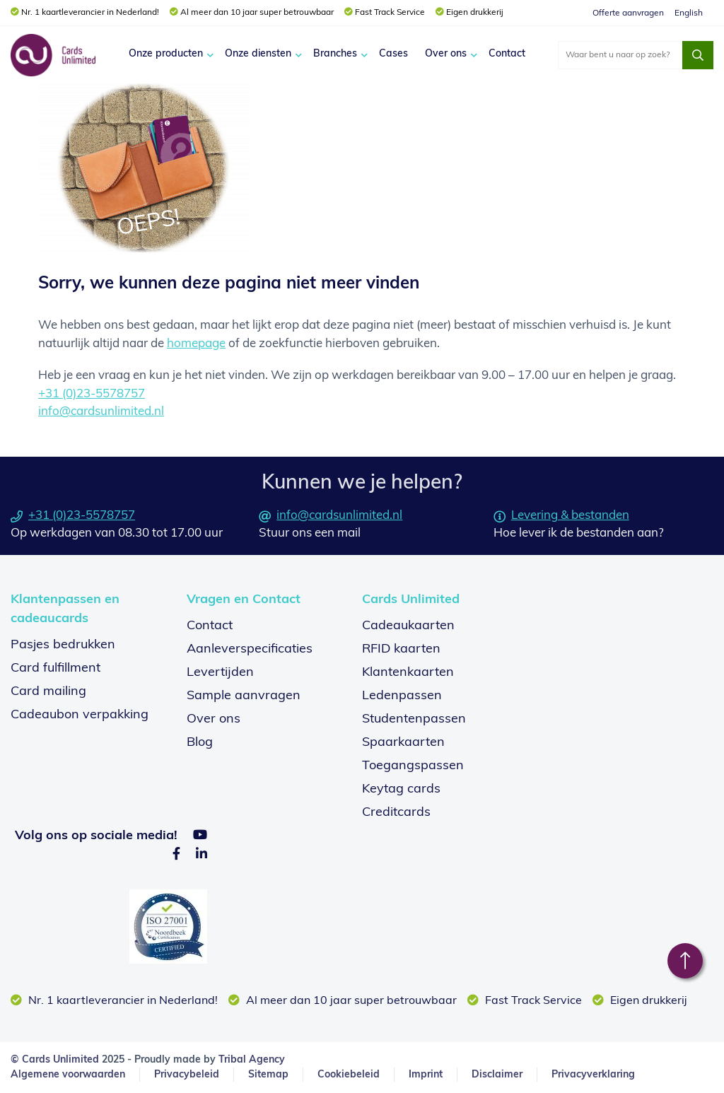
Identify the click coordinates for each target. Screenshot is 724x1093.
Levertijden (220, 672)
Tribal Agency (251, 1060)
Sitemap (268, 1075)
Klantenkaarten (408, 672)
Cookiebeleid (348, 1075)
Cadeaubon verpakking (79, 715)
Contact (507, 54)
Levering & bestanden (561, 516)
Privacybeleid (186, 1075)
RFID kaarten (401, 649)
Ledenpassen (402, 696)
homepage (196, 344)
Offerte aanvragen (628, 13)
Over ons (446, 54)
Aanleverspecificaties (250, 649)
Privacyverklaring (593, 1075)
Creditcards (396, 812)
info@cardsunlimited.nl (101, 412)
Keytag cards (401, 789)
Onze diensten (258, 54)
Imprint (426, 1075)
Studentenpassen (414, 719)
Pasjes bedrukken (63, 645)
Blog (200, 742)
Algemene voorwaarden (68, 1075)
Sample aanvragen (243, 696)
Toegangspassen (413, 766)
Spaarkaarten (403, 742)
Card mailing (48, 692)
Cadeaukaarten (408, 626)
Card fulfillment (55, 668)
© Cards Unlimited (55, 1060)
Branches (335, 54)
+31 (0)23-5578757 (91, 394)
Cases (393, 54)
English (689, 13)
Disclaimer (497, 1075)
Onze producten (166, 54)
